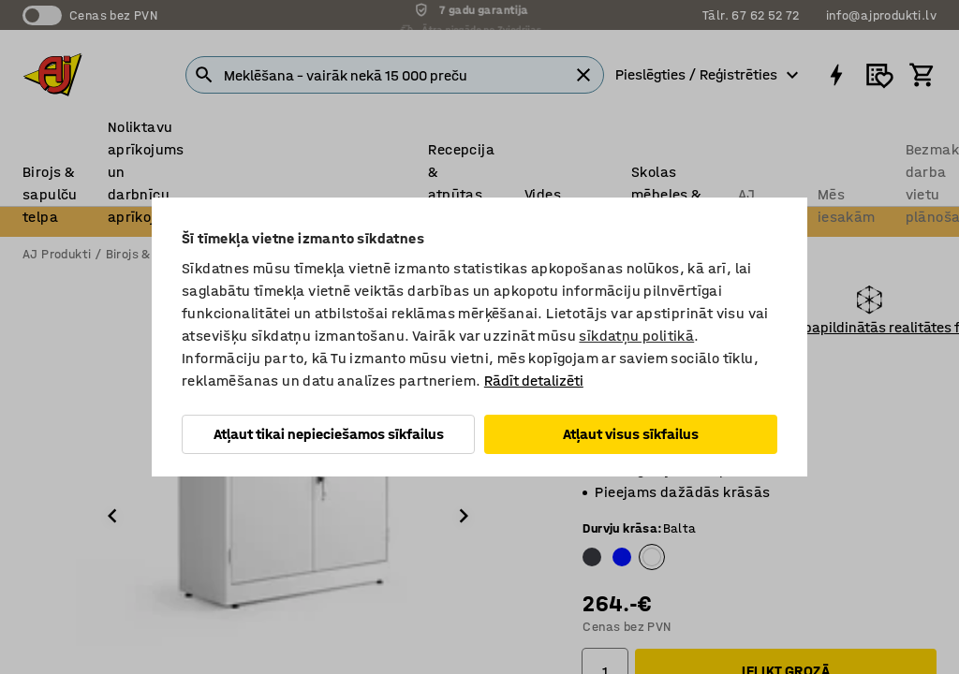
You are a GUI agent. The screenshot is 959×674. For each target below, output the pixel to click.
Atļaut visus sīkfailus (631, 434)
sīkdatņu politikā (636, 335)
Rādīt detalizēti (533, 380)
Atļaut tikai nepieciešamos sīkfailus (329, 434)
